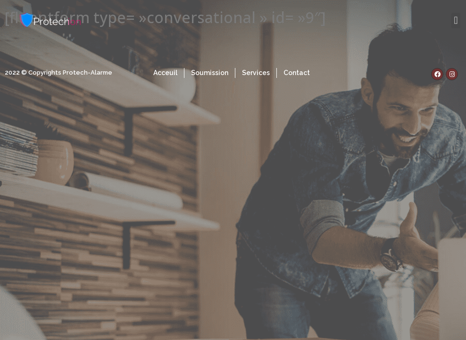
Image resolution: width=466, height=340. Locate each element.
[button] (455, 20)
